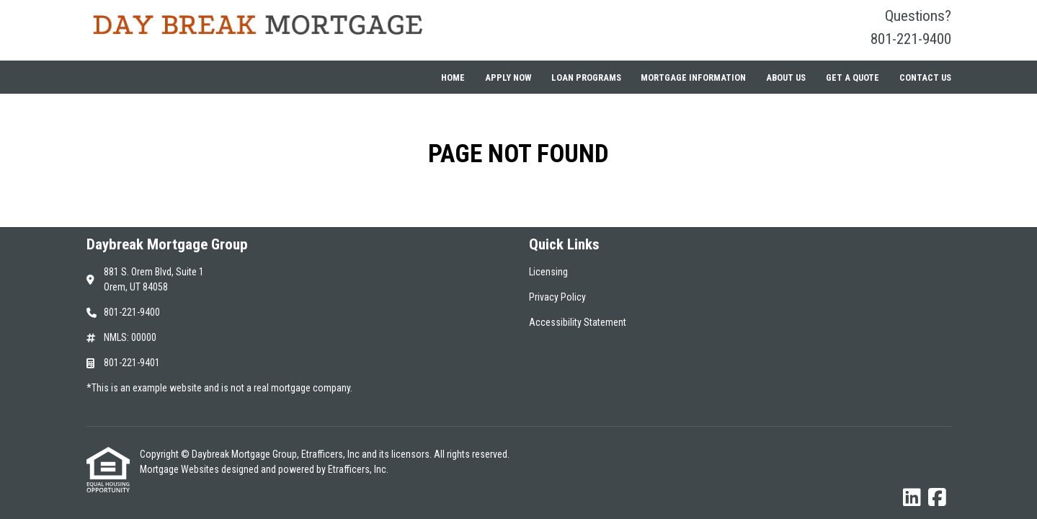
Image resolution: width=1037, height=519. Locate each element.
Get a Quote (852, 77)
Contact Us (925, 77)
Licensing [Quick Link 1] (548, 272)
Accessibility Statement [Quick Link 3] (577, 322)
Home (453, 77)
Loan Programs (586, 77)
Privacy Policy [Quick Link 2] (557, 297)
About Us (786, 77)
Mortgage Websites (180, 469)
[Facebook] (937, 498)
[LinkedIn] (912, 498)
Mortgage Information (693, 77)
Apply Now (508, 77)
